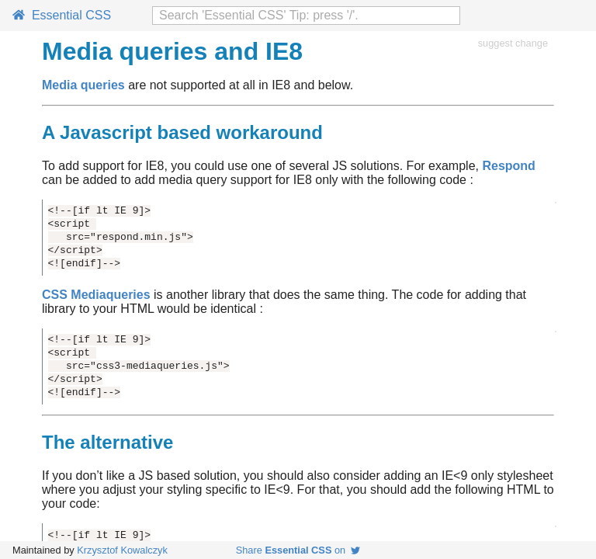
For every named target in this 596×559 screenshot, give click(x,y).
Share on (298, 550)
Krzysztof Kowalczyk (122, 550)
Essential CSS (61, 15)
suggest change (513, 43)
